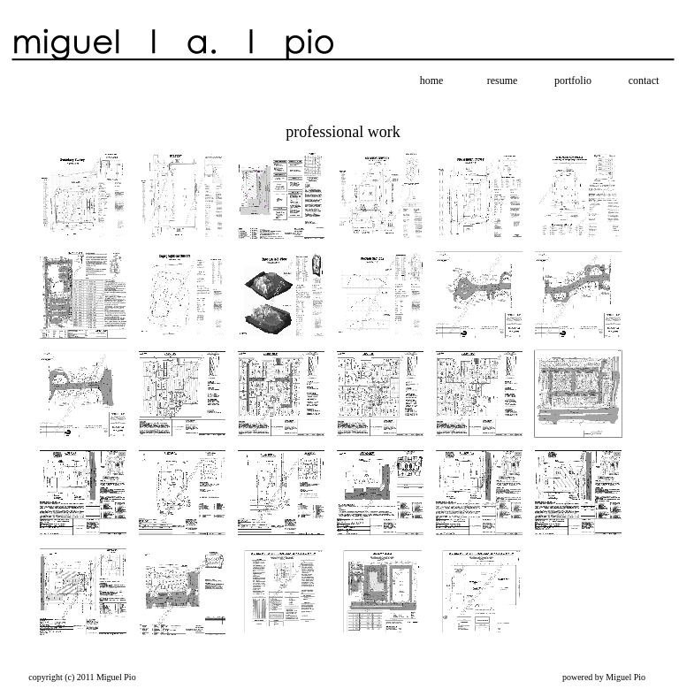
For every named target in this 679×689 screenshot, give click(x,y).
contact (644, 80)
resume (502, 80)
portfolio (572, 80)
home (432, 80)
